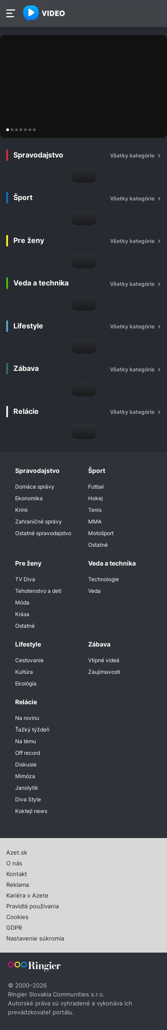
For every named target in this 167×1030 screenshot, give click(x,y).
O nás (14, 862)
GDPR (14, 926)
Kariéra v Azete (27, 894)
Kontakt (16, 873)
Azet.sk (16, 851)
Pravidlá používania (32, 905)
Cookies (17, 916)
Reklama (17, 883)
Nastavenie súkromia (35, 937)
